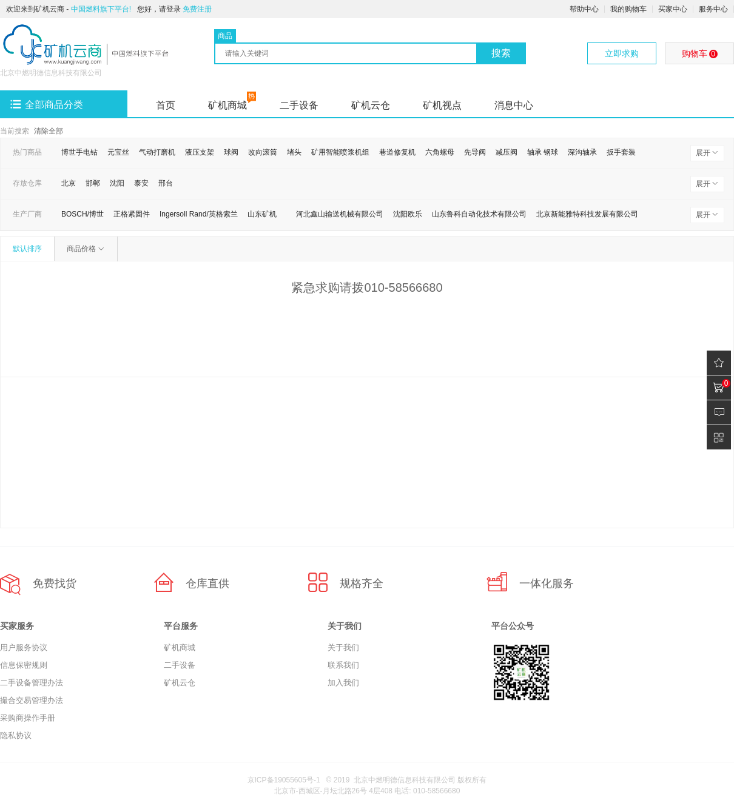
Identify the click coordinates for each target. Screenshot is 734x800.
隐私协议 (16, 735)
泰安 (141, 183)
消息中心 (513, 105)
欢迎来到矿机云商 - (68, 9)
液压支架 (199, 152)
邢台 (165, 183)
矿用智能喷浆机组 (340, 152)
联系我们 (343, 665)
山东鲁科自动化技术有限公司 (479, 214)
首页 (165, 105)
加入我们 (343, 682)
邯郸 (93, 183)
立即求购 (622, 53)
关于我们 (343, 647)
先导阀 (475, 152)
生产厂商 (27, 214)
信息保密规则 (23, 665)
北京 (68, 183)
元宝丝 (118, 152)
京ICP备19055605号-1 (283, 780)
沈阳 (117, 183)
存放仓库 (27, 183)
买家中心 (672, 9)
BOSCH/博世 (82, 214)
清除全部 (48, 131)
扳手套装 (621, 152)
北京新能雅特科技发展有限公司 (587, 214)
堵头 (294, 152)
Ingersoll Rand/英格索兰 (199, 214)
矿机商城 (227, 105)
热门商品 (27, 152)
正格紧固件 (131, 214)
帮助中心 (584, 9)
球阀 (231, 152)
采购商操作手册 (27, 717)
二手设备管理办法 (31, 682)
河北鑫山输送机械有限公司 (339, 214)
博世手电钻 (79, 152)
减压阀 (506, 152)
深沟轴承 (582, 152)
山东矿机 (262, 214)
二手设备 (299, 105)
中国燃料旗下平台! (101, 9)
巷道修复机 (397, 152)
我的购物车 (628, 9)
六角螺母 (439, 152)
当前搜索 (14, 131)
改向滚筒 (262, 152)
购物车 (700, 53)
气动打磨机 (157, 152)
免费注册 (197, 9)
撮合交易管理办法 (31, 700)
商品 (225, 36)
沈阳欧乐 (407, 214)
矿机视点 (442, 105)
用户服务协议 (23, 647)
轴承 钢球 (542, 152)
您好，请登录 (159, 9)
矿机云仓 (370, 105)
